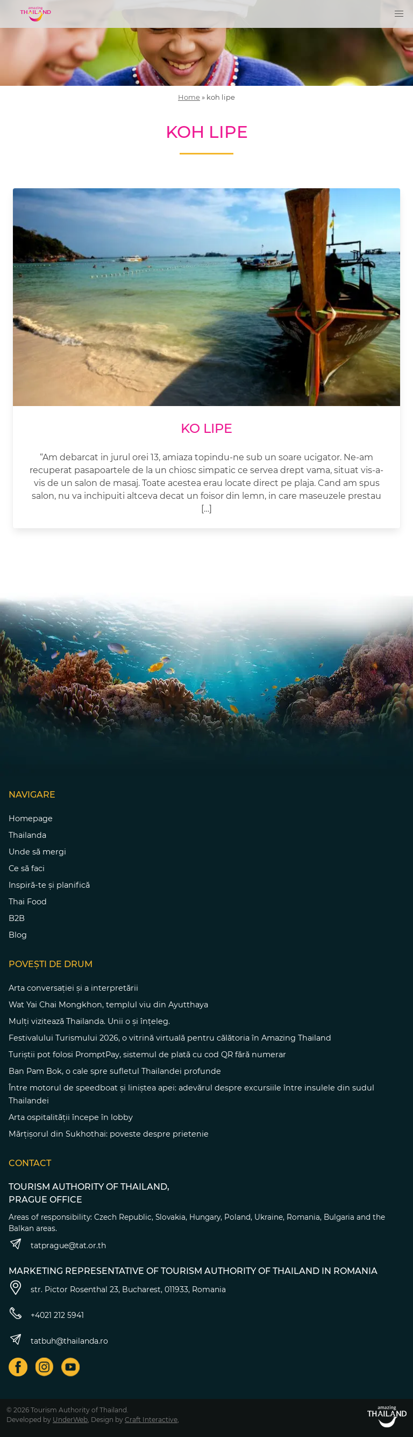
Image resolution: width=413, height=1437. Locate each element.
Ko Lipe (206, 428)
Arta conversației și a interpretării (73, 988)
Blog (18, 935)
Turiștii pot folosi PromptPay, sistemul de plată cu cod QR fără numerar (147, 1054)
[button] (399, 14)
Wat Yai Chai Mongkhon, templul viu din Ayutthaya (108, 1004)
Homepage (31, 818)
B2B (17, 918)
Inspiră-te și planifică (49, 885)
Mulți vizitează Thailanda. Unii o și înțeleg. (89, 1021)
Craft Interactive (151, 1420)
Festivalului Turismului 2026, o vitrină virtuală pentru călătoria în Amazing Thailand (170, 1038)
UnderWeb (70, 1420)
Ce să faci (27, 868)
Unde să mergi (37, 852)
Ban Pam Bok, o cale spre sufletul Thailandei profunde (115, 1071)
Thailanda (27, 835)
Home (189, 97)
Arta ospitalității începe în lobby (71, 1117)
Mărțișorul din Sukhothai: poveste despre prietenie (109, 1134)
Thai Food (28, 902)
